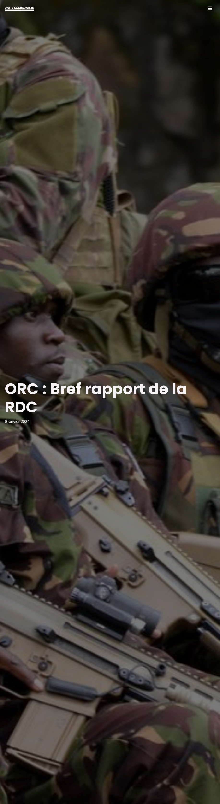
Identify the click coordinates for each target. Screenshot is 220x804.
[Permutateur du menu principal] (210, 8)
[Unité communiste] (19, 8)
